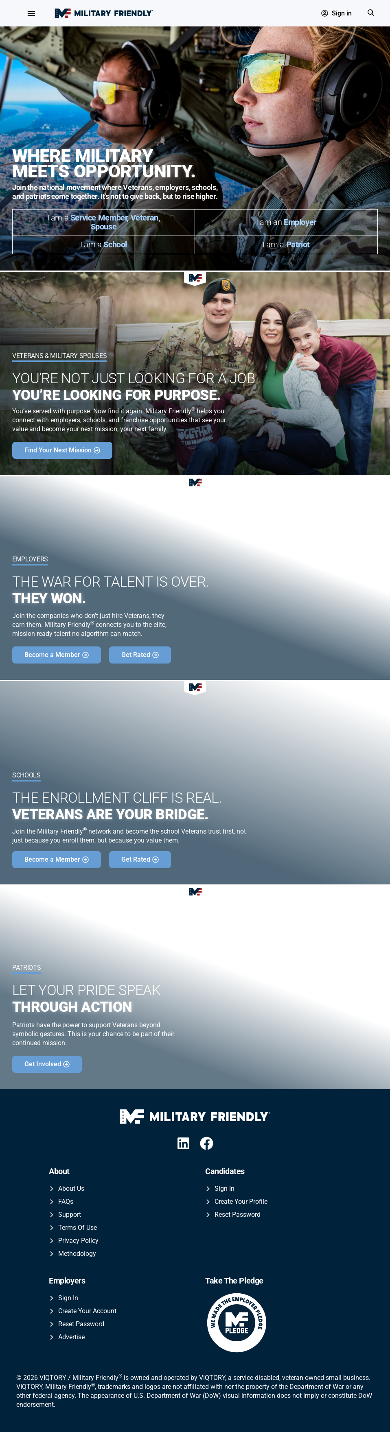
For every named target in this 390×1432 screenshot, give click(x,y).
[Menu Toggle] (31, 13)
